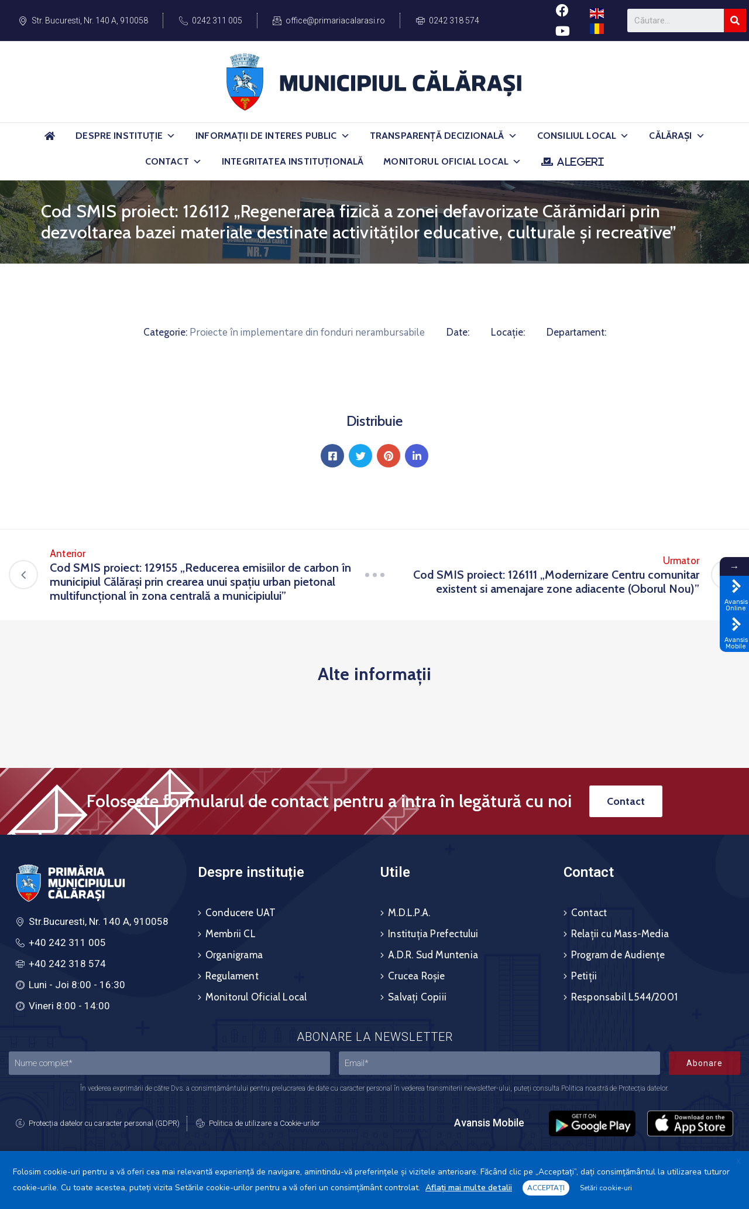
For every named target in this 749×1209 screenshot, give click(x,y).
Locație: (508, 332)
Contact (173, 162)
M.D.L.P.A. (409, 912)
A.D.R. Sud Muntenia (433, 955)
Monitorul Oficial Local (452, 162)
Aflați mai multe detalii (468, 1187)
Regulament (232, 976)
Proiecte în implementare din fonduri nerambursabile (307, 332)
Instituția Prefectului (433, 934)
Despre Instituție (125, 136)
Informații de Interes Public (272, 136)
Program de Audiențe (618, 955)
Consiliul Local (583, 136)
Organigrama (234, 955)
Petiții (584, 976)
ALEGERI (580, 161)
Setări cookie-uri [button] (606, 1188)
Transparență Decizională (443, 136)
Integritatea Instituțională (292, 161)
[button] (171, 136)
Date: (457, 332)
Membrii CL (230, 934)
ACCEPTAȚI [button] (546, 1188)
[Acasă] (50, 141)
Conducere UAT (240, 912)
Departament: (576, 332)
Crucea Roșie (416, 976)
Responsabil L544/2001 (624, 997)
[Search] (735, 20)
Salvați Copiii (417, 997)
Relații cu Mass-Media (620, 934)
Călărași (677, 136)
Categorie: (165, 332)
